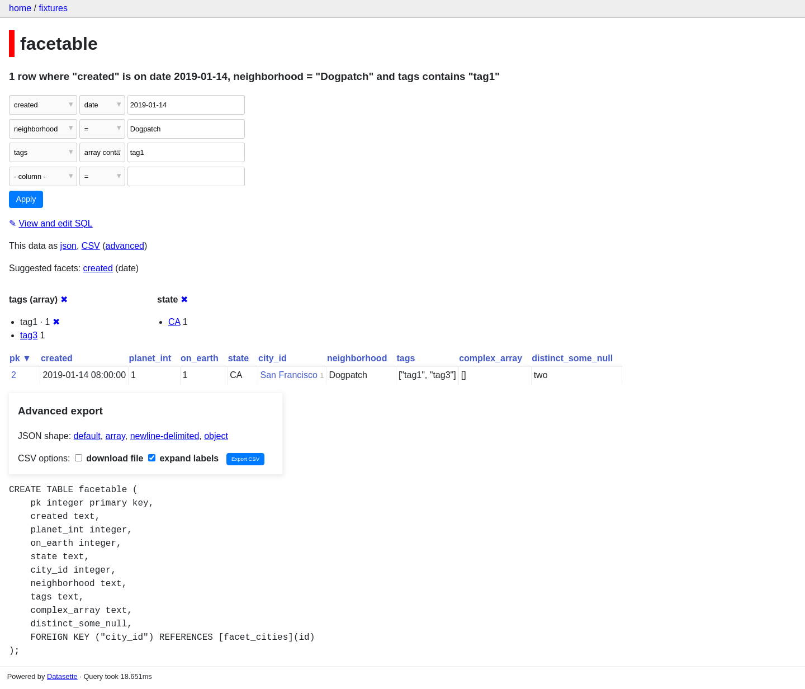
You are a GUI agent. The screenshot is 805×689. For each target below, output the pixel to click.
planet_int (150, 358)
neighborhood (357, 358)
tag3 (28, 335)
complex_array (490, 358)
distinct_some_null (572, 358)
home (20, 8)
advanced (125, 246)
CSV (91, 246)
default (87, 436)
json (68, 246)
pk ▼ (20, 358)
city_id (272, 358)
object (216, 436)
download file (109, 458)
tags (405, 358)
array (115, 436)
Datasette (62, 676)
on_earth (200, 358)
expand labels (183, 458)
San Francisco (289, 375)
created (98, 268)
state (238, 358)
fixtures (53, 8)
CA (174, 322)
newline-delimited (165, 436)
